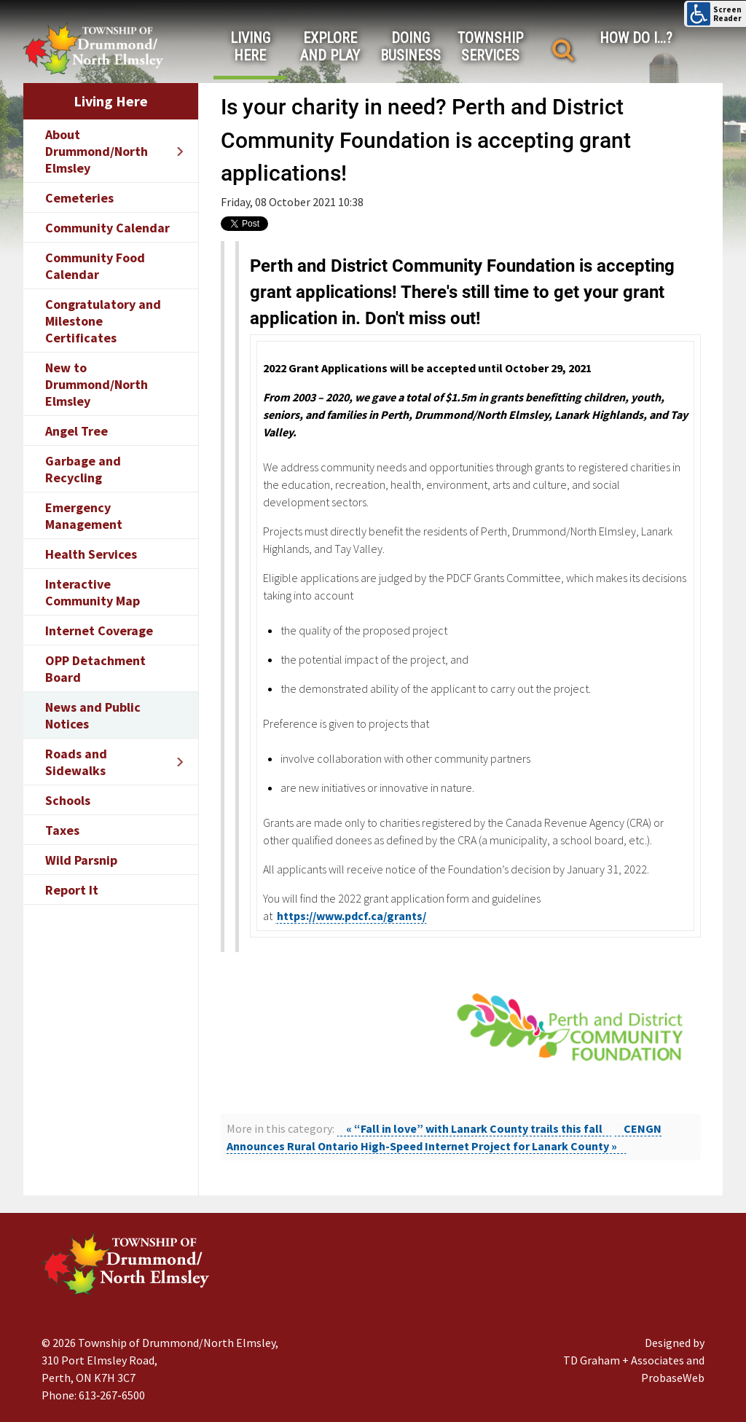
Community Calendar (107, 227)
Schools (67, 800)
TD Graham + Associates (623, 1360)
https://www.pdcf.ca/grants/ (351, 915)
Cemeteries (79, 197)
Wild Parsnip (81, 860)
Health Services (91, 554)
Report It (71, 889)
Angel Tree (76, 431)
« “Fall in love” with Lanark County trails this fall (474, 1128)
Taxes (62, 830)
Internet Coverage (99, 630)
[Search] (563, 49)
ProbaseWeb (672, 1377)
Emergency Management (83, 516)
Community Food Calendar (95, 266)
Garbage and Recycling (83, 469)
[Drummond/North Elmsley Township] (93, 47)
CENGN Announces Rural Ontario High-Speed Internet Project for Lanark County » (444, 1137)
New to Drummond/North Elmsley (96, 384)
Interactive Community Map (92, 592)
